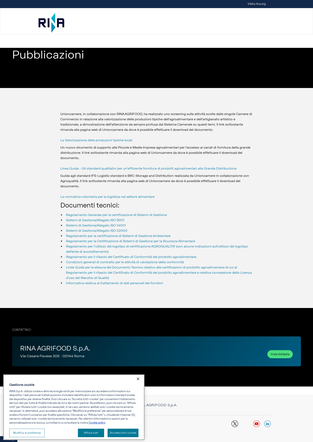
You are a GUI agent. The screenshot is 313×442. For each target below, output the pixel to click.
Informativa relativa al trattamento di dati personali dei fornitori (114, 283)
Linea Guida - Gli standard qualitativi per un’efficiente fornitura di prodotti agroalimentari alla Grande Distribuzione (148, 168)
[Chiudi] (138, 378)
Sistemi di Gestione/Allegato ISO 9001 (95, 220)
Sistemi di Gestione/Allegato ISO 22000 (96, 231)
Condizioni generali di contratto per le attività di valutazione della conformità (125, 262)
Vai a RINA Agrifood (25, 37)
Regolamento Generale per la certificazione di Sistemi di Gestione (116, 215)
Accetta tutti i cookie (123, 432)
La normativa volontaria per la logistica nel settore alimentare (107, 197)
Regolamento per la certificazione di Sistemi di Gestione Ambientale (118, 236)
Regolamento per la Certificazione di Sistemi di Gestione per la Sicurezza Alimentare (130, 241)
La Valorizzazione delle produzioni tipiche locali (96, 140)
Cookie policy (97, 422)
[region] (73, 407)
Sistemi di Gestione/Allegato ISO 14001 (96, 225)
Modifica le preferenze (27, 432)
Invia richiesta (280, 354)
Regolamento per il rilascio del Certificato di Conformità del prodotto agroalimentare (131, 257)
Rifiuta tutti (91, 432)
